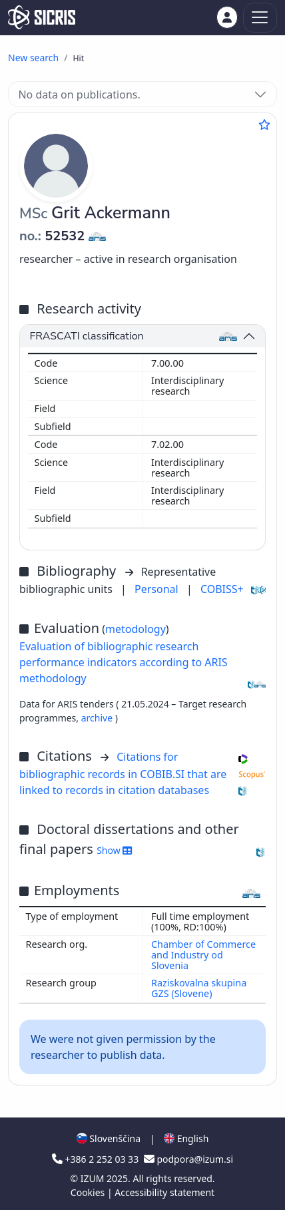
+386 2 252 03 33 (96, 1159)
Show (114, 850)
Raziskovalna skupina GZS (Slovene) (198, 988)
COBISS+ (222, 589)
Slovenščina (109, 1138)
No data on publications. (79, 94)
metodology (135, 629)
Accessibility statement (164, 1192)
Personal (158, 589)
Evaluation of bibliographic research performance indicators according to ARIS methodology (123, 662)
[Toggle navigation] (260, 18)
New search (33, 57)
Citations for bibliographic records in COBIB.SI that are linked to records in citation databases (122, 773)
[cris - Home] (41, 17)
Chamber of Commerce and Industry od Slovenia (203, 955)
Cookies (89, 1192)
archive (98, 717)
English (186, 1138)
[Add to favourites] (264, 124)
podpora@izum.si (188, 1159)
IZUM (94, 1178)
